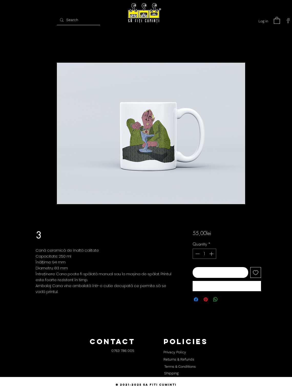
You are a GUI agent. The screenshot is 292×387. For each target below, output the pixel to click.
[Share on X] (225, 299)
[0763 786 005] (122, 351)
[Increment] (211, 254)
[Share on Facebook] (196, 299)
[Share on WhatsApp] (215, 299)
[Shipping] (171, 373)
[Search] (77, 20)
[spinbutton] (204, 254)
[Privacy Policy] (174, 352)
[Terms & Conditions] (179, 366)
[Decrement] (197, 254)
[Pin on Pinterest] (206, 299)
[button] (277, 20)
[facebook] (288, 20)
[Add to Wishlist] (255, 272)
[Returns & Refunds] (178, 359)
